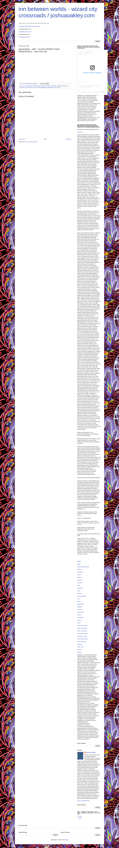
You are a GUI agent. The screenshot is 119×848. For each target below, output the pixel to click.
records (34, 87)
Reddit (78, 564)
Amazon (79, 620)
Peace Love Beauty (82, 631)
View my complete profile (83, 800)
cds (25, 85)
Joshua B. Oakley (90, 752)
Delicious (79, 577)
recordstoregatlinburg (41, 87)
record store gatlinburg (52, 85)
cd (23, 85)
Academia (79, 644)
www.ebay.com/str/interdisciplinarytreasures (29, 26)
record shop (37, 85)
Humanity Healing (81, 596)
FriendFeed (80, 588)
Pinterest (79, 649)
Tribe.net (79, 609)
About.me (79, 580)
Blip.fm (79, 601)
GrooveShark (80, 612)
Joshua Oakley (83, 92)
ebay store (79, 132)
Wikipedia (79, 607)
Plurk (78, 598)
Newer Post (22, 139)
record (33, 85)
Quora (78, 590)
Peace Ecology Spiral (82, 639)
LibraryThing (80, 617)
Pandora (79, 615)
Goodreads (80, 572)
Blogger (79, 561)
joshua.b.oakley (93, 92)
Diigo (78, 585)
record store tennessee (62, 85)
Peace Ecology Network (83, 566)
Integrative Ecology (82, 636)
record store (43, 85)
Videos (58, 87)
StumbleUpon (80, 604)
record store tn (22, 87)
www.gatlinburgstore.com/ (25, 31)
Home (45, 139)
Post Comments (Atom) (31, 141)
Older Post (68, 139)
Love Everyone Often (82, 633)
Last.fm (79, 574)
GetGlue (79, 569)
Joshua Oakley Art (81, 641)
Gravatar (79, 593)
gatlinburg (29, 85)
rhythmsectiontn (50, 87)
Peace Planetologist (82, 625)
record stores (29, 87)
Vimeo (78, 623)
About (80, 818)
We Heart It (80, 582)
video (55, 87)
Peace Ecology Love (82, 628)
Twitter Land (80, 647)
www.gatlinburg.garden (24, 37)
